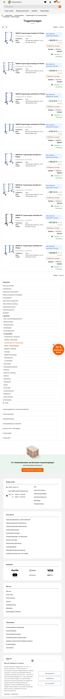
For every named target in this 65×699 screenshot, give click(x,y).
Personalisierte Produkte (13, 634)
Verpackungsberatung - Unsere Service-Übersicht (15, 409)
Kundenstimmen (11, 605)
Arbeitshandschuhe (8, 391)
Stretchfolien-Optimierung (13, 543)
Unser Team (9, 594)
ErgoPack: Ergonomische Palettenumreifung (19, 641)
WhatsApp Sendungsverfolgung (15, 550)
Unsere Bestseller (11, 631)
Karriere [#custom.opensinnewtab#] (8, 601)
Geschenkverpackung (8, 310)
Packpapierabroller (8, 324)
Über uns (8, 591)
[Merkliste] (45, 2)
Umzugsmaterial (7, 298)
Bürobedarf (6, 313)
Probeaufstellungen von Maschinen (12, 423)
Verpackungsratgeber (40, 494)
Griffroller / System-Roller (10, 339)
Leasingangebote (11, 547)
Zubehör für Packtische (9, 373)
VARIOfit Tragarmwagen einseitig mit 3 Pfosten (29, 63)
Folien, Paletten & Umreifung (10, 304)
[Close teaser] (54, 345)
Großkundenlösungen (8, 419)
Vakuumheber (7, 364)
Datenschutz (15, 694)
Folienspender (7, 382)
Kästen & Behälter (8, 397)
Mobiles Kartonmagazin (10, 355)
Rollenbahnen (7, 394)
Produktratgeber (7, 433)
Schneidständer (7, 328)
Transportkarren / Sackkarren (12, 336)
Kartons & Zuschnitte (8, 285)
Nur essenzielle (49, 683)
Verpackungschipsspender (10, 367)
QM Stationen (7, 379)
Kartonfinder (9, 648)
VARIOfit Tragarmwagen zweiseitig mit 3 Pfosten (30, 124)
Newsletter (9, 608)
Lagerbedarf (6, 316)
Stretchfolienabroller (8, 331)
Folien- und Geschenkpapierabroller (12, 319)
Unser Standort (10, 598)
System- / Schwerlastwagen (11, 345)
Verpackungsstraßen (8, 414)
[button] (50, 2)
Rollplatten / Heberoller (10, 348)
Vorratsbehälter (8, 360)
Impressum (7, 694)
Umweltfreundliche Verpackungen (16, 637)
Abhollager (37, 500)
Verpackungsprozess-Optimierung (16, 523)
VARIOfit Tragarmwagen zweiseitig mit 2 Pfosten (30, 94)
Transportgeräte (7, 333)
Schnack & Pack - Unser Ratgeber (11, 428)
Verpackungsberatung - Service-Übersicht (18, 519)
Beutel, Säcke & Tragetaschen (10, 301)
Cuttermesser (7, 388)
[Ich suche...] (31, 6)
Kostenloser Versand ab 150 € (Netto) (17, 553)
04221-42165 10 (13, 487)
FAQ (35, 487)
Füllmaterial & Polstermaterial (10, 292)
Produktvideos (6, 438)
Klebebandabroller (8, 321)
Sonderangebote (7, 400)
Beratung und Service (22, 11)
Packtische (6, 369)
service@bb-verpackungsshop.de (18, 491)
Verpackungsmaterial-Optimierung (16, 526)
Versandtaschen (7, 289)
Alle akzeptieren (49, 673)
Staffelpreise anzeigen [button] (53, 46)
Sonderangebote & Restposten (15, 627)
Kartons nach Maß (11, 540)
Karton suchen (9, 11)
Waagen (5, 385)
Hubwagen (7, 351)
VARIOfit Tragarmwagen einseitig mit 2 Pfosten (29, 33)
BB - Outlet (5, 403)
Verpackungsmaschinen (9, 307)
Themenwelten (44, 11)
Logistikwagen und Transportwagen (13, 342)
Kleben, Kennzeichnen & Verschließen (12, 295)
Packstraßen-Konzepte (13, 533)
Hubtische (6, 376)
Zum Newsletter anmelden (32, 470)
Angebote (34, 11)
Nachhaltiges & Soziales (13, 611)
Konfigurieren (50, 678)
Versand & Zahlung (39, 490)
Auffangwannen (8, 357)
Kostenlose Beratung (40, 497)
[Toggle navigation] (4, 2)
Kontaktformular (39, 504)
